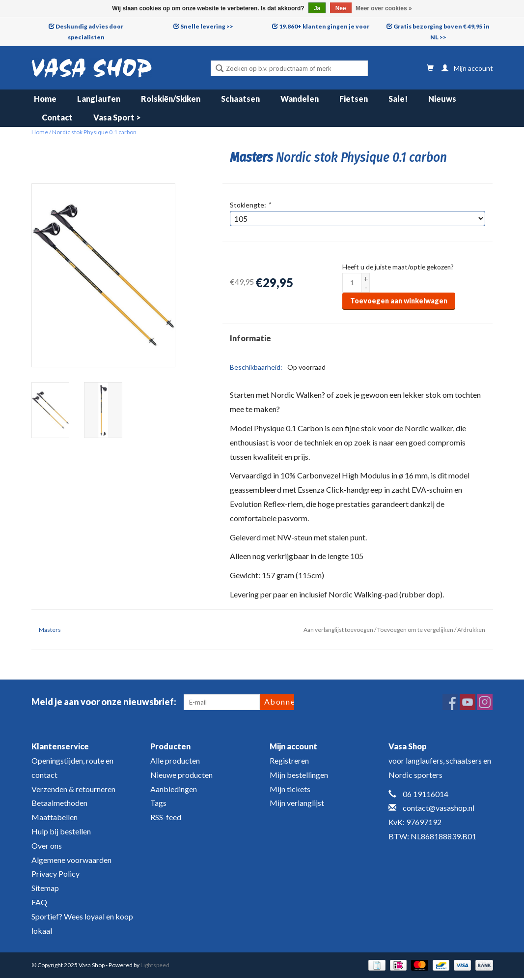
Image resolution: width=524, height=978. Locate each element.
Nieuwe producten (181, 774)
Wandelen (299, 98)
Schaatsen (240, 98)
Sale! (398, 98)
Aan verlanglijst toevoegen (338, 629)
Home (45, 98)
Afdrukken (471, 629)
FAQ (39, 902)
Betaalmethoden (59, 802)
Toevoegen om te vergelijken (415, 629)
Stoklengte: (250, 205)
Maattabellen (54, 817)
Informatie (250, 338)
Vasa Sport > (117, 117)
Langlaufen (98, 98)
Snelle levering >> (206, 26)
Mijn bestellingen (299, 774)
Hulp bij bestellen (61, 831)
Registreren (289, 760)
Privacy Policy (55, 873)
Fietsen (353, 98)
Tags (158, 802)
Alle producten (175, 760)
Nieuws (442, 98)
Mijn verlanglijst (297, 802)
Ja (317, 8)
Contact (57, 117)
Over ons (46, 845)
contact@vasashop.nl (438, 807)
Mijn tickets (290, 789)
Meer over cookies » (384, 8)
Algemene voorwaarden (71, 859)
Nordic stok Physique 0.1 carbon (94, 132)
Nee (340, 8)
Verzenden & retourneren (73, 789)
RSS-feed (165, 817)
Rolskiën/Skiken (170, 98)
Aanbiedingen (173, 789)
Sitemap (45, 887)
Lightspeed (154, 965)
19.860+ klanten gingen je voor (324, 26)
